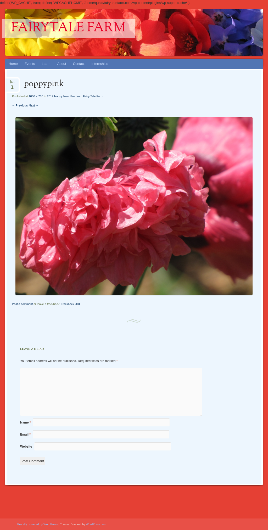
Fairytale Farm (68, 28)
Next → (33, 105)
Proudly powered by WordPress (37, 524)
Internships (99, 64)
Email (25, 434)
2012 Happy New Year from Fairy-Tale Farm (75, 96)
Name (25, 422)
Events (30, 64)
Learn (46, 64)
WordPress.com (96, 524)
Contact (79, 64)
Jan (12, 83)
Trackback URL (71, 304)
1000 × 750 (36, 96)
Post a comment (22, 304)
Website (26, 446)
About (61, 64)
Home (13, 64)
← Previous (20, 105)
